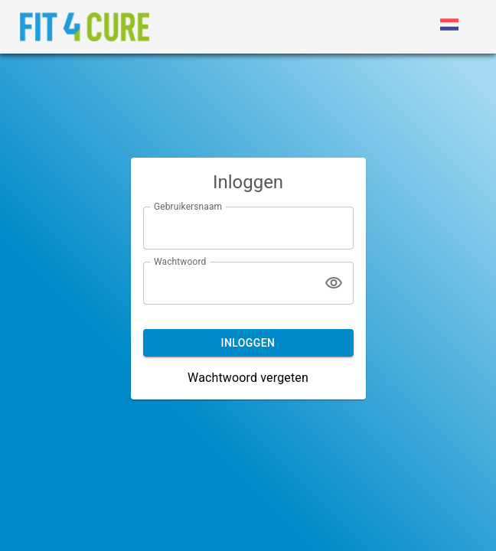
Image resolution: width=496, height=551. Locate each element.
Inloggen (248, 343)
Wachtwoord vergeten (248, 377)
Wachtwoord (180, 261)
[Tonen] (333, 283)
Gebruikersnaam (188, 206)
